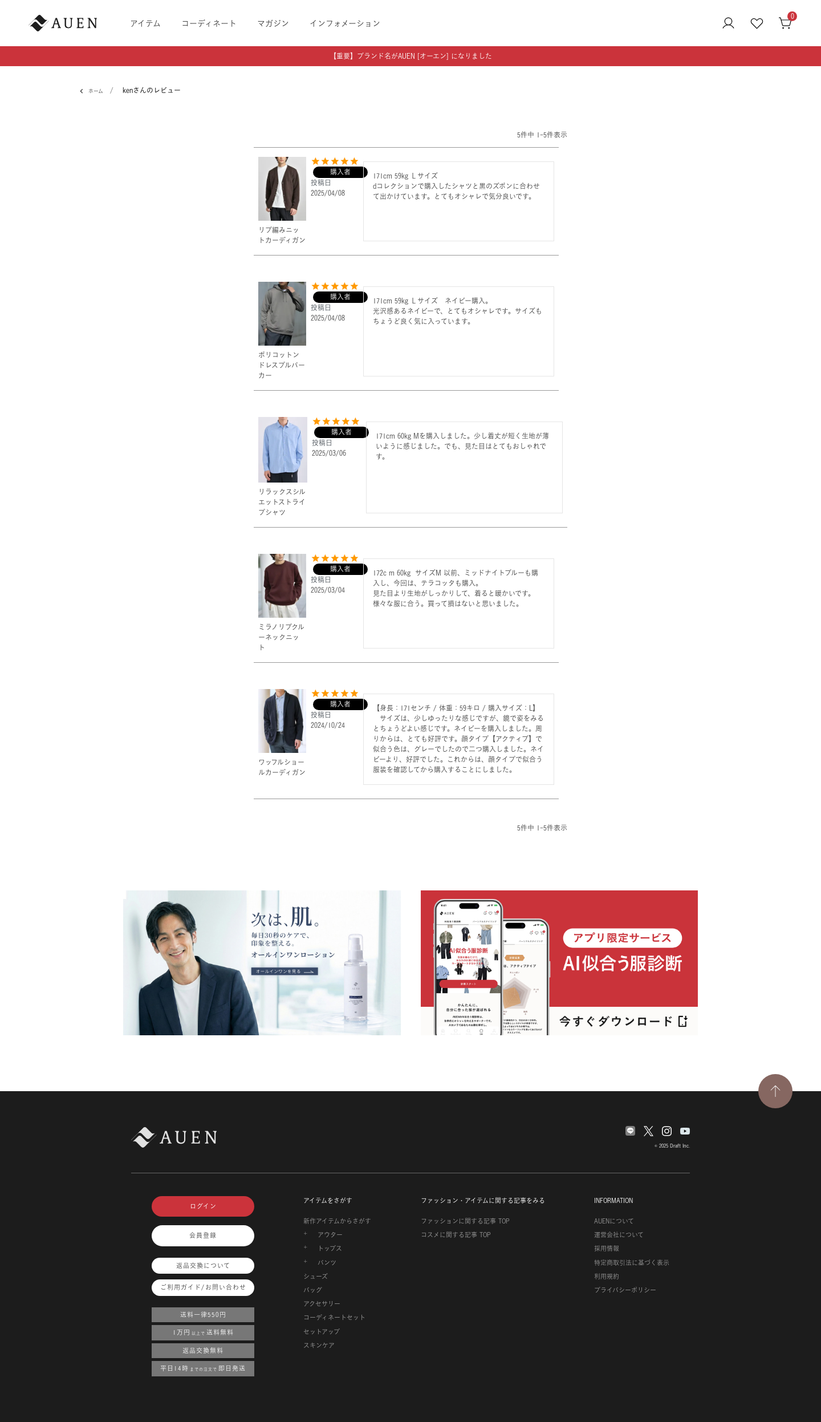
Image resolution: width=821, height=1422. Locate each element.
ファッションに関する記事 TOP (465, 1221)
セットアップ (321, 1332)
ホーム (93, 91)
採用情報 (606, 1249)
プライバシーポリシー (625, 1290)
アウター (330, 1235)
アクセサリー (321, 1304)
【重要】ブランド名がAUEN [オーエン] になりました (411, 56)
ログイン (203, 1206)
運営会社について (619, 1235)
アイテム (145, 23)
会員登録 (203, 1235)
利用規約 (606, 1277)
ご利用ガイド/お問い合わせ (203, 1287)
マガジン (273, 23)
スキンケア (319, 1346)
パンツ (327, 1263)
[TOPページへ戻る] (775, 1091)
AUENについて (614, 1221)
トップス (330, 1249)
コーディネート (209, 23)
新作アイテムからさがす (337, 1221)
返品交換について (203, 1266)
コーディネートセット (334, 1318)
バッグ (312, 1290)
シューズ (315, 1277)
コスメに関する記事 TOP (456, 1235)
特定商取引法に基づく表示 (631, 1263)
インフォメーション (345, 23)
